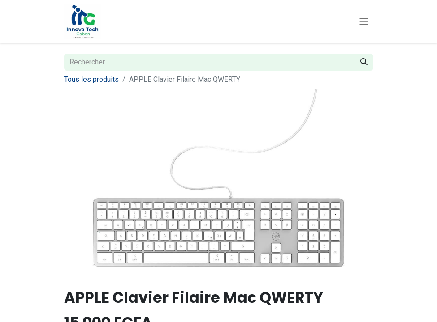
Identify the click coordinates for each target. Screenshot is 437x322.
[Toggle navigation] (364, 21)
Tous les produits (91, 79)
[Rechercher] (364, 62)
